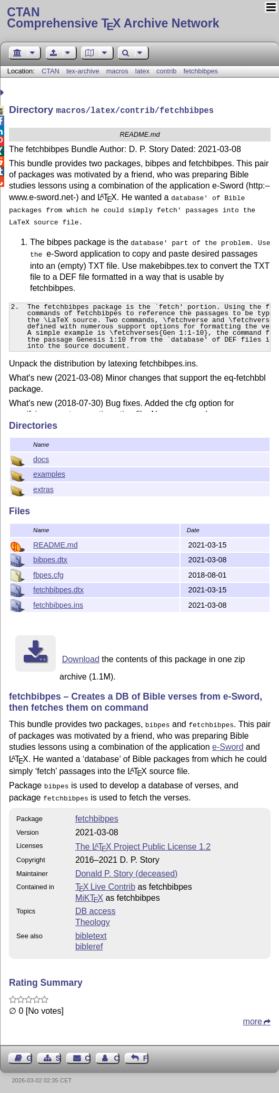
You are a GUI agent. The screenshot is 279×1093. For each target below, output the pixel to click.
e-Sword (228, 744)
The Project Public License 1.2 (143, 842)
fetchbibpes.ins (58, 604)
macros (117, 71)
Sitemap (58, 1054)
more (252, 1017)
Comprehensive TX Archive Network (139, 18)
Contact (87, 1054)
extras (43, 488)
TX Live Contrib (105, 882)
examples (49, 473)
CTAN (50, 71)
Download (80, 658)
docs (41, 458)
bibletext (91, 931)
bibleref (89, 942)
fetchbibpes (201, 71)
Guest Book (29, 1054)
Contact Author (116, 1054)
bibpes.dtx (50, 558)
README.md (55, 544)
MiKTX (89, 893)
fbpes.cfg (48, 574)
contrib (166, 71)
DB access (95, 906)
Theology (92, 917)
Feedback (145, 1054)
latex (142, 71)
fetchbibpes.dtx (58, 589)
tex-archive (82, 71)
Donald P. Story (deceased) (126, 869)
